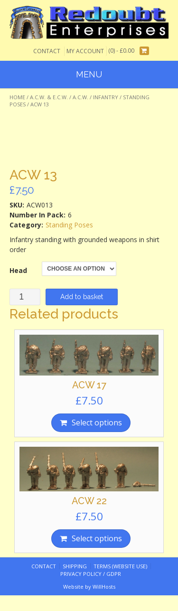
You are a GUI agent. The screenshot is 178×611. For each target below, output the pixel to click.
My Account (85, 51)
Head (18, 270)
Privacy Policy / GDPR (90, 574)
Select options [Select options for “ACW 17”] (97, 422)
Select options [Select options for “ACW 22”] (97, 538)
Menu (89, 74)
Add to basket (81, 297)
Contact (46, 51)
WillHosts (104, 586)
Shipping (75, 566)
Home (17, 97)
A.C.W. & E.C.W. (49, 97)
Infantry (105, 97)
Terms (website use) (120, 566)
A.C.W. (80, 97)
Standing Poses (69, 224)
